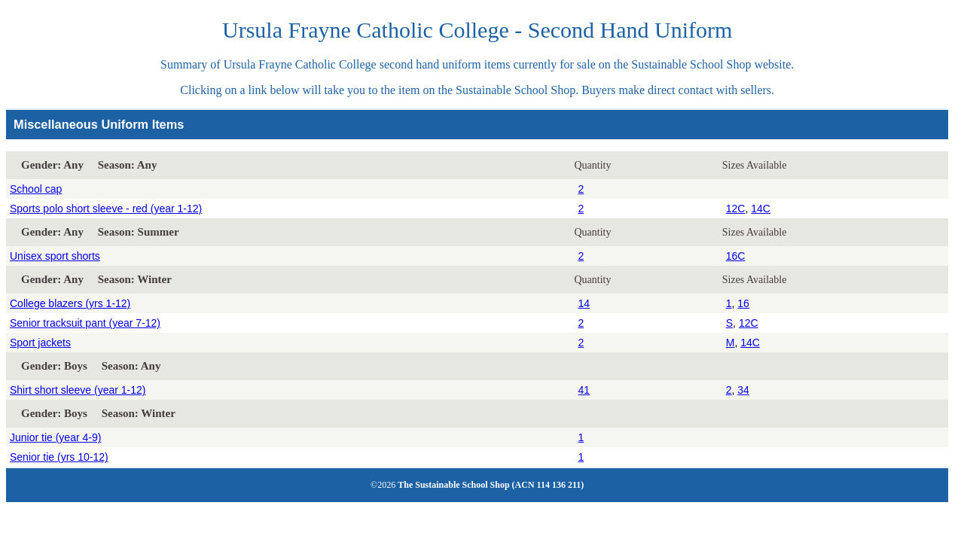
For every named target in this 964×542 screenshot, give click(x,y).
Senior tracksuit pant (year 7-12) (85, 323)
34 (743, 390)
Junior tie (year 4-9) (55, 437)
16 (743, 303)
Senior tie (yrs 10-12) (59, 457)
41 (584, 390)
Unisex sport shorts (55, 256)
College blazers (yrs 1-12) (70, 303)
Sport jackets (40, 342)
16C (736, 256)
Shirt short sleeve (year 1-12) (78, 390)
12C (736, 208)
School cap (36, 189)
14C (760, 208)
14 (584, 303)
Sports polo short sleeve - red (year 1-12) (106, 208)
